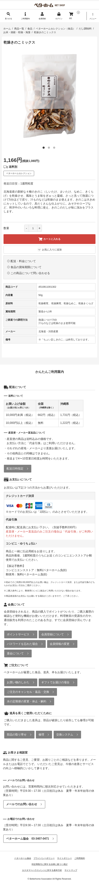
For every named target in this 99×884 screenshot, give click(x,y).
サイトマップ (71, 870)
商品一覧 (19, 28)
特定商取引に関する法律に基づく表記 (50, 864)
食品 (29, 28)
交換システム (64, 734)
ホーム (7, 28)
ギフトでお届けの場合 (55, 682)
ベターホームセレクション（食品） (55, 28)
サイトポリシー (64, 858)
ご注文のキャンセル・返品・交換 (28, 691)
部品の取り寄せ (17, 734)
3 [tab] (55, 148)
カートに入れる (49, 239)
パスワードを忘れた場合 (22, 643)
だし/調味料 (85, 28)
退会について (15, 653)
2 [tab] (49, 148)
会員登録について (52, 634)
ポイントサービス (18, 634)
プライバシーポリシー (44, 858)
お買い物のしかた (18, 682)
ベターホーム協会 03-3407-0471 (27, 838)
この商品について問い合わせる (30, 273)
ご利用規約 (79, 858)
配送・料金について (23, 261)
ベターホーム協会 (22, 858)
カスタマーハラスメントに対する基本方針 (42, 870)
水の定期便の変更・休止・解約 (26, 701)
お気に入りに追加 (49, 250)
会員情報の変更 (59, 643)
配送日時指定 (15, 468)
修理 (41, 734)
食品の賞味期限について (26, 267)
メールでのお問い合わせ (21, 804)
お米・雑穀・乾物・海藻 (16, 32)
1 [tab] (44, 148)
